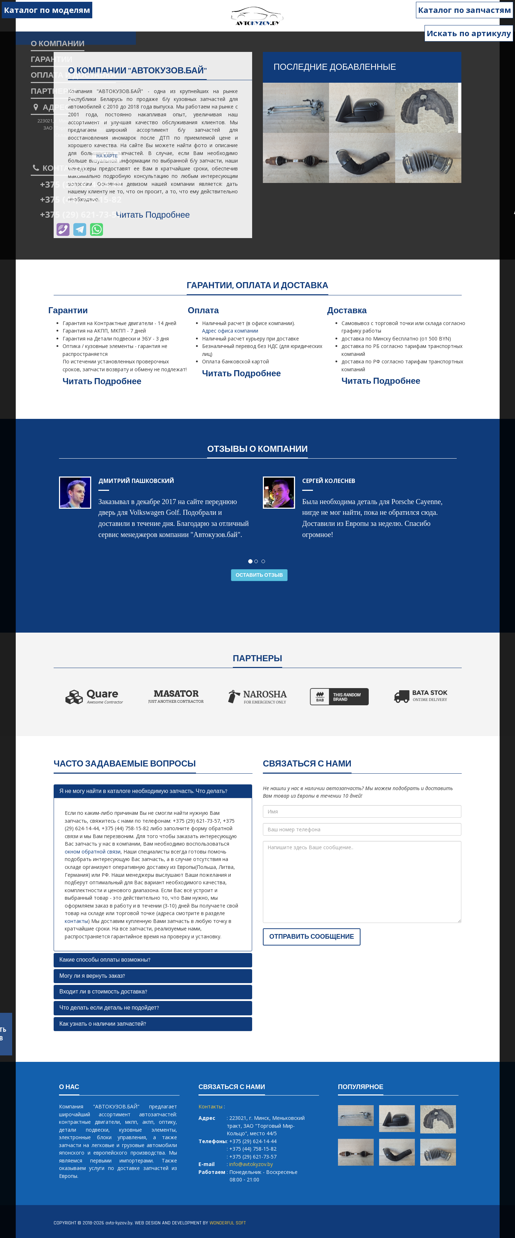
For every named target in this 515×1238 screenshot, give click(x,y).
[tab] (153, 791)
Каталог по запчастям (464, 9)
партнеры (53, 92)
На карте (107, 156)
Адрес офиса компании (230, 330)
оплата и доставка (73, 76)
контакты (76, 921)
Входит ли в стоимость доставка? (103, 992)
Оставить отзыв (259, 575)
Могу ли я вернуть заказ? (92, 976)
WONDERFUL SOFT (228, 1223)
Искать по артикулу (469, 33)
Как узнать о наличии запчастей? (102, 1024)
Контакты (59, 169)
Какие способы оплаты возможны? (105, 960)
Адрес (50, 108)
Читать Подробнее (153, 215)
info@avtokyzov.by (251, 1164)
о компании (57, 44)
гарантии (52, 60)
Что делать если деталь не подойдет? (109, 1008)
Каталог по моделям (47, 9)
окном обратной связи (93, 851)
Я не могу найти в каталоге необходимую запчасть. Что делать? (143, 791)
